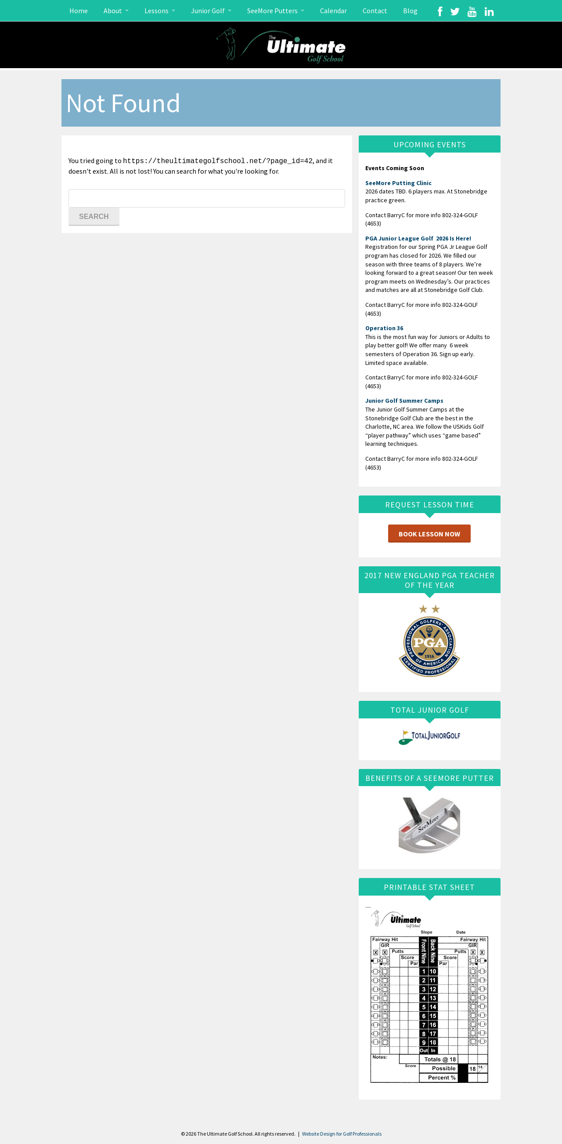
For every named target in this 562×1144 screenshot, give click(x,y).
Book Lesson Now (429, 533)
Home (78, 10)
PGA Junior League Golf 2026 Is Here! (418, 238)
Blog (410, 10)
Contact (375, 10)
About (113, 10)
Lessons (157, 10)
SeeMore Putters (273, 10)
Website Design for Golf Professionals (342, 1133)
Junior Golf (208, 10)
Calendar (333, 10)
